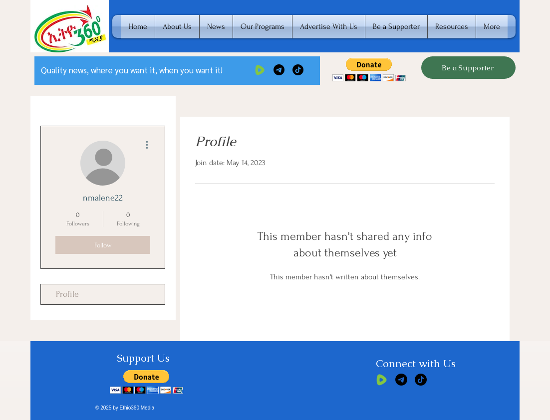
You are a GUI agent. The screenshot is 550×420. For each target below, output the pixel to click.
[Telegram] (279, 69)
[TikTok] (297, 69)
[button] (369, 69)
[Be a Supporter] (468, 67)
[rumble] (260, 69)
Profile (67, 294)
